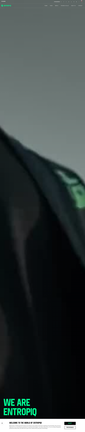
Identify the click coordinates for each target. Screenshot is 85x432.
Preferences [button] (70, 427)
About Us (73, 5)
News (51, 5)
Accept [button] (70, 423)
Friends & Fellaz (65, 5)
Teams (46, 5)
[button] (2, 423)
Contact (80, 5)
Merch (56, 5)
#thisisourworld (57, 1)
